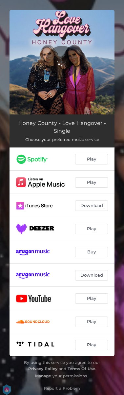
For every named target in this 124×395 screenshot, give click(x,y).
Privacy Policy (42, 368)
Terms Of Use (81, 368)
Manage (43, 375)
